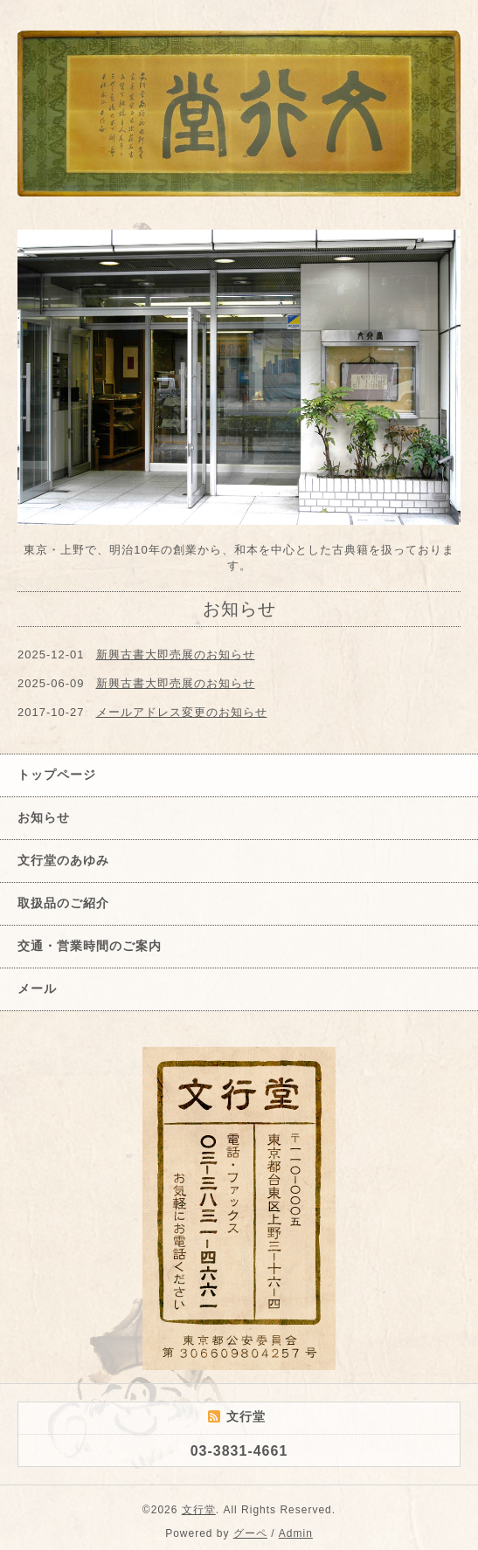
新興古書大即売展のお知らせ (175, 654)
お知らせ (43, 817)
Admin (296, 1533)
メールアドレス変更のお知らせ (181, 712)
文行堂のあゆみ (63, 860)
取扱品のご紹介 (63, 903)
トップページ (56, 775)
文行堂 (199, 1510)
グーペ (250, 1533)
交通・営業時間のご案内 (89, 946)
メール (37, 988)
